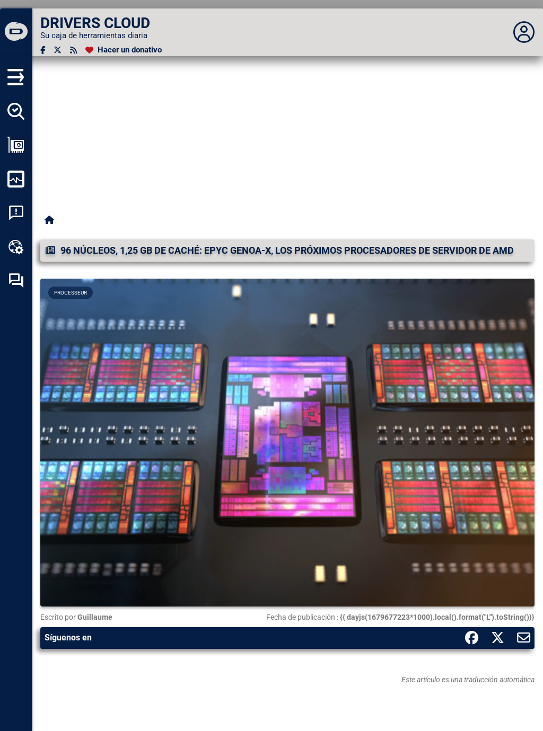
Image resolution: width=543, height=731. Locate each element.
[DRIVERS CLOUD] (16, 32)
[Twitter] (58, 50)
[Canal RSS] (73, 50)
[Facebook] (42, 50)
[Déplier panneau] (524, 32)
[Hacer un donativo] (123, 50)
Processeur (70, 293)
